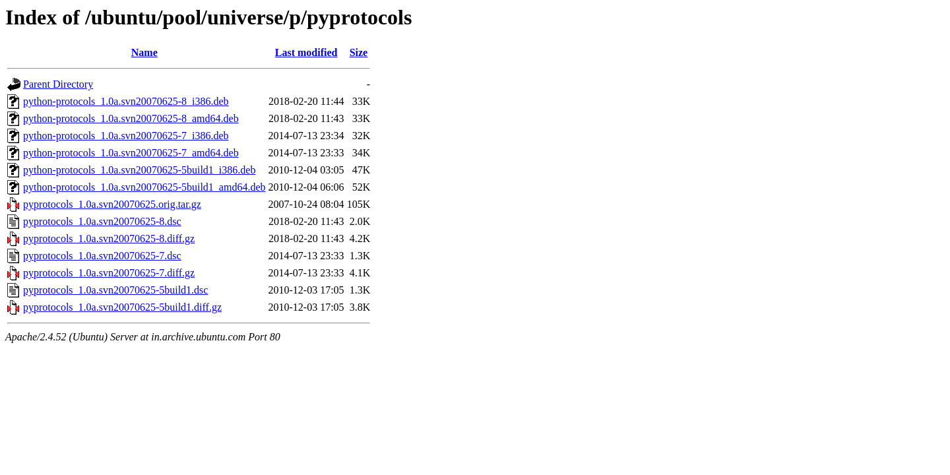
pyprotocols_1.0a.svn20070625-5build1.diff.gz (122, 307)
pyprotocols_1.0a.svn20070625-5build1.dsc (115, 290)
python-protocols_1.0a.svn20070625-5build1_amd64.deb (144, 187)
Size (359, 52)
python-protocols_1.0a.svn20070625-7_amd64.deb (131, 152)
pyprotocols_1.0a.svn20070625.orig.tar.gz (112, 204)
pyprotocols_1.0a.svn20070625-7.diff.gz (109, 272)
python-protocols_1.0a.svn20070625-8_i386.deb (126, 101)
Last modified (306, 52)
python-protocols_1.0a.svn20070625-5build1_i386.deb (139, 169)
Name (144, 52)
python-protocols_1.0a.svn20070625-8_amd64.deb (131, 118)
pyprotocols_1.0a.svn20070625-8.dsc (102, 221)
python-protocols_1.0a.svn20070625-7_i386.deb (126, 135)
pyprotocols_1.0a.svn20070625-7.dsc (102, 255)
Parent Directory (58, 84)
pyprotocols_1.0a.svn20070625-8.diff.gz (109, 238)
